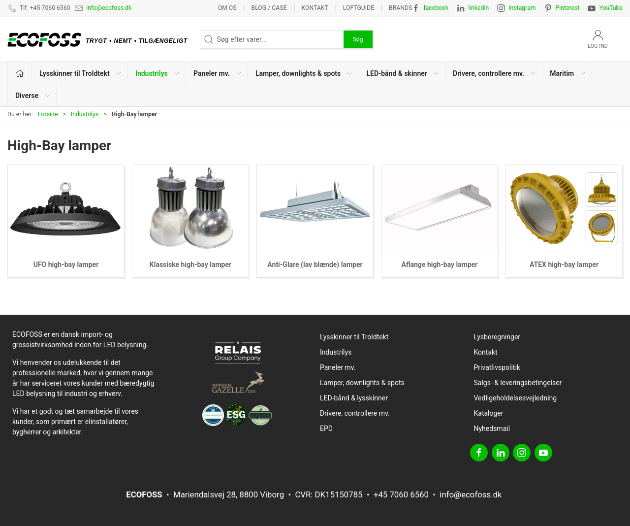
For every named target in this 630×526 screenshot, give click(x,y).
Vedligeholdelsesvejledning (515, 398)
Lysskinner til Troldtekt (354, 337)
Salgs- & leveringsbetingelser (518, 383)
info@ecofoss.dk (108, 7)
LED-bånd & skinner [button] (403, 73)
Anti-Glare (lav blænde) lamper (314, 264)
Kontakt (314, 7)
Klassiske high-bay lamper (190, 264)
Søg (358, 39)
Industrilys (84, 114)
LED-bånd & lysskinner (354, 398)
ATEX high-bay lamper (564, 264)
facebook (435, 7)
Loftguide (358, 7)
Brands (400, 7)
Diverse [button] (33, 95)
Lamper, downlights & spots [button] (304, 73)
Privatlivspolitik (497, 367)
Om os (227, 7)
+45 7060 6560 (401, 494)
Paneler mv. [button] (217, 73)
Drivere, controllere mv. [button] (494, 73)
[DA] (99, 39)
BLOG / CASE (269, 7)
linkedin (478, 7)
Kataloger (489, 413)
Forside (48, 114)
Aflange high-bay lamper (440, 264)
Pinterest (568, 7)
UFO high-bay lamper (66, 264)
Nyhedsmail (492, 428)
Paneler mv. (338, 367)
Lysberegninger (497, 337)
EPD (326, 428)
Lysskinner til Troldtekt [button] (80, 73)
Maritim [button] (568, 73)
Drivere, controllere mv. (355, 413)
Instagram (522, 7)
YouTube (611, 7)
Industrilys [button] (157, 73)
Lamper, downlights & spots (362, 383)
